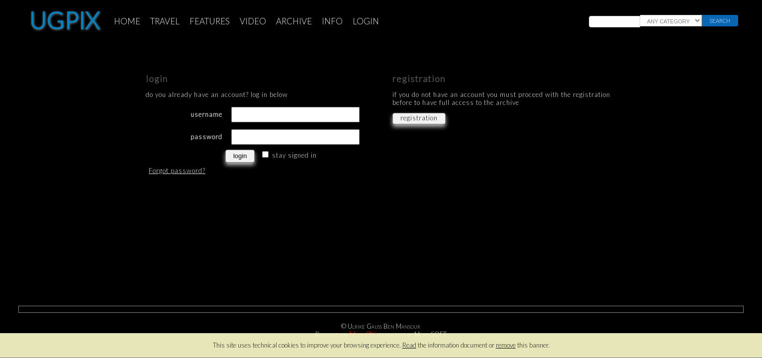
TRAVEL (165, 21)
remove (506, 345)
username (206, 114)
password (206, 137)
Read (409, 345)
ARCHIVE (294, 21)
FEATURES (210, 21)
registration (419, 118)
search (719, 20)
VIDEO (253, 21)
